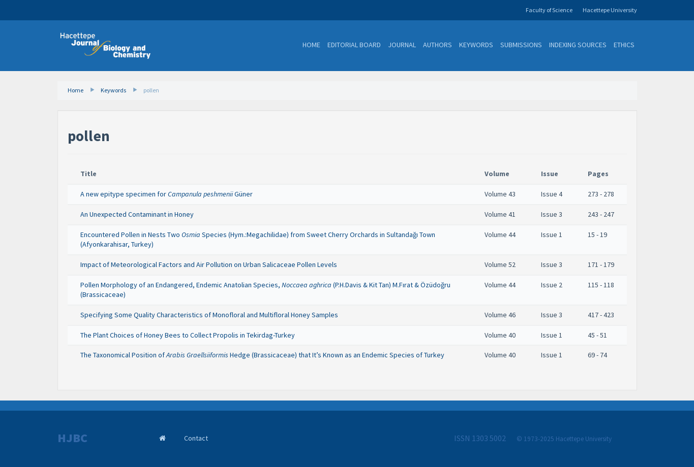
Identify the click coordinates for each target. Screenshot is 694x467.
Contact (196, 438)
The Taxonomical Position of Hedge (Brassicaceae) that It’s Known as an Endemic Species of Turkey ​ (263, 354)
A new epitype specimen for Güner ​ (167, 193)
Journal (402, 44)
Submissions (521, 44)
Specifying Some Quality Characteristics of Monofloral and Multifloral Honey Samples (209, 314)
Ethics (624, 44)
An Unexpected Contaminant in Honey (137, 214)
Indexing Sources (578, 44)
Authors (437, 44)
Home (311, 44)
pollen (151, 90)
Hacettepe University (610, 10)
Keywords (476, 44)
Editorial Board (354, 44)
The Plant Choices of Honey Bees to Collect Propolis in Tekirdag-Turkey (187, 335)
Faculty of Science (549, 10)
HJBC (72, 438)
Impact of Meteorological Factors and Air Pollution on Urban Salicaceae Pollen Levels (208, 264)
